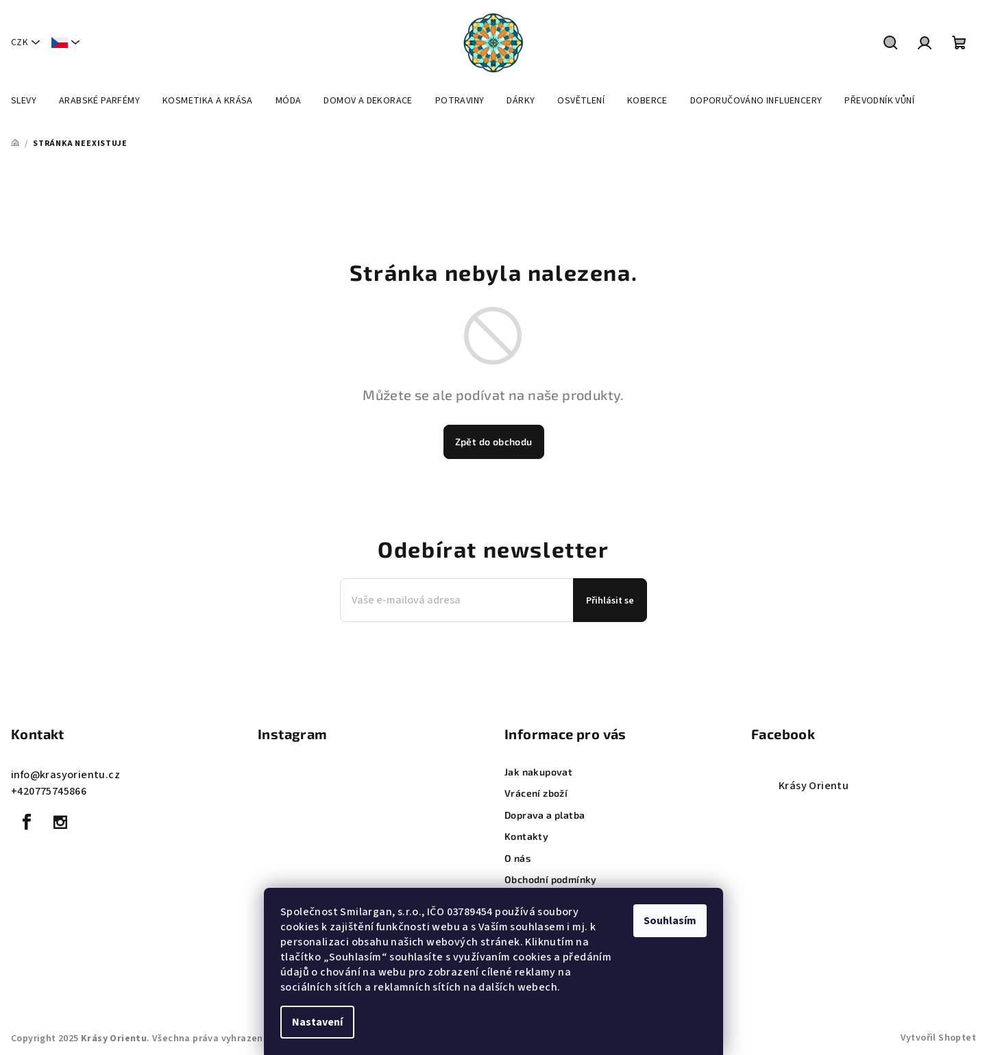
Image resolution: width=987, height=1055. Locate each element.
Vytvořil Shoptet (938, 1038)
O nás (517, 858)
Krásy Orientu (814, 785)
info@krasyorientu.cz (65, 774)
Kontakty (526, 836)
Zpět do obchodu (494, 441)
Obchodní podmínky (550, 879)
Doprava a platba (544, 815)
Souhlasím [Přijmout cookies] (670, 920)
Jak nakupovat (538, 772)
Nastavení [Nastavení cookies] (317, 1022)
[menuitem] (23, 100)
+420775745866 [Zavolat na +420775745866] (48, 791)
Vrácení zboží (536, 793)
